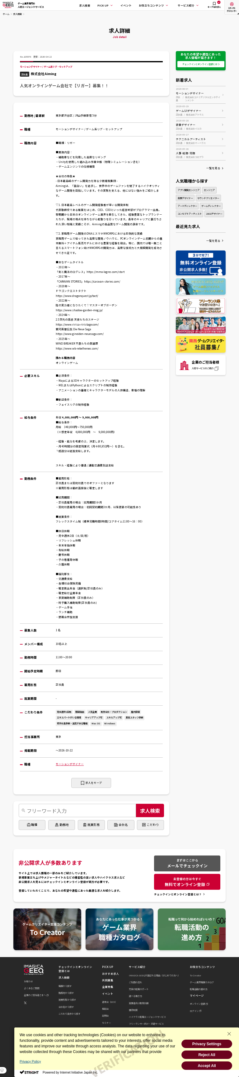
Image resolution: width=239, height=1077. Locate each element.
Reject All (206, 1055)
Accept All (207, 1066)
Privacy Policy (30, 1061)
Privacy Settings (206, 1044)
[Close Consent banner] (229, 1033)
